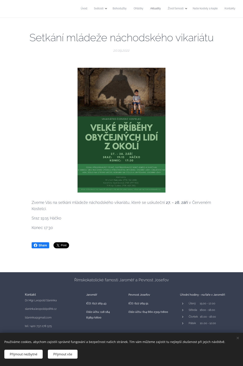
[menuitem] (183, 8)
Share (40, 245)
